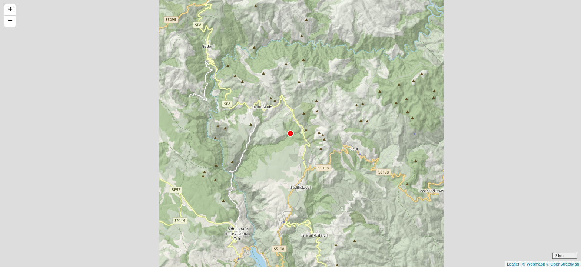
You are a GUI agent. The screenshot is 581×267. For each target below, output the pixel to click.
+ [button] (10, 10)
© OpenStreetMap (562, 264)
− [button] (10, 21)
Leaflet (513, 264)
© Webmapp (534, 264)
